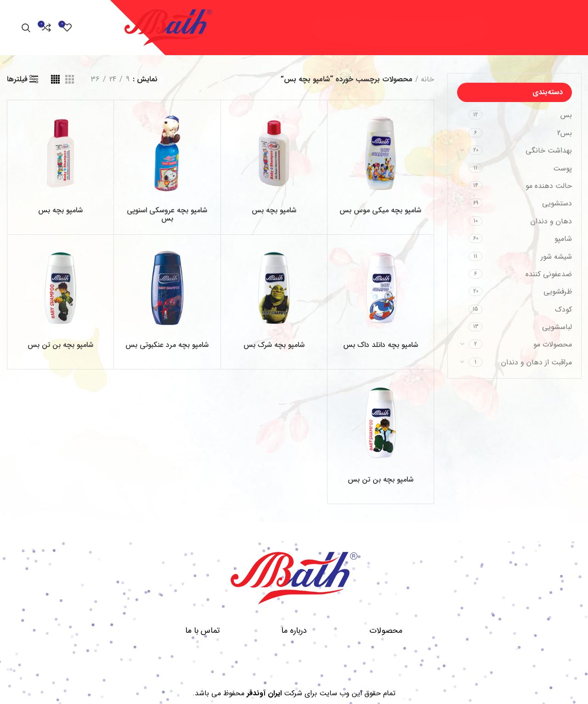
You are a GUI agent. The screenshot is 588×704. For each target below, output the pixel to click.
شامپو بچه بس (274, 210)
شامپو (563, 238)
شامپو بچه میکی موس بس (380, 210)
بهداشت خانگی (549, 150)
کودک (563, 309)
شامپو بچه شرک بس (274, 345)
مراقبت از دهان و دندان (536, 362)
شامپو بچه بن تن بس (60, 345)
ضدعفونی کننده (549, 274)
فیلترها (17, 79)
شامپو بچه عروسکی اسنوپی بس (167, 214)
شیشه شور (556, 256)
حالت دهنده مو (549, 186)
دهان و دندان (551, 221)
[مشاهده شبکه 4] (55, 79)
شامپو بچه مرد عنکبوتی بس (167, 345)
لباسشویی (557, 327)
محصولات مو (552, 344)
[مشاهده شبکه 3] (69, 79)
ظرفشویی (557, 291)
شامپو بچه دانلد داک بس (380, 345)
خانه (427, 79)
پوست (562, 168)
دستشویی (557, 203)
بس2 (564, 133)
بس (566, 115)
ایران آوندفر (264, 693)
